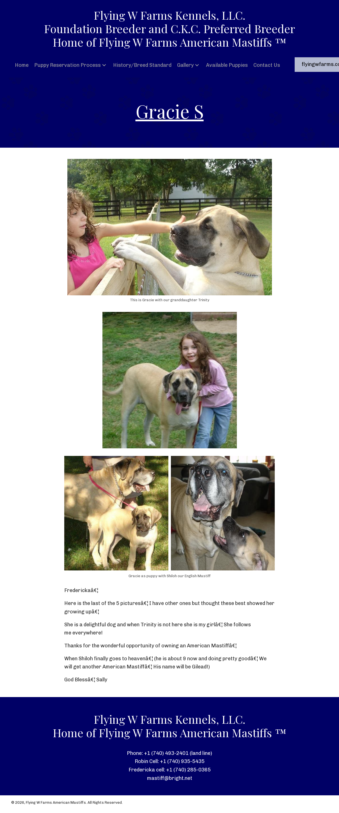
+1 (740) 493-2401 (166, 753)
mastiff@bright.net (169, 778)
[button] (104, 65)
